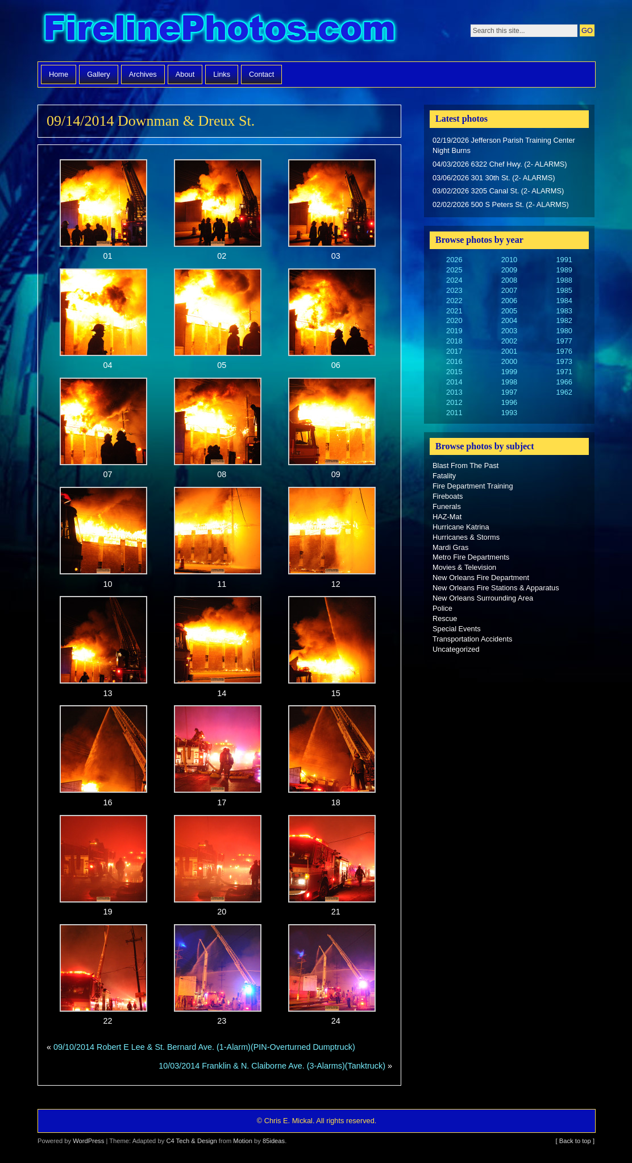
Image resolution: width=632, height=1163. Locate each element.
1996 (509, 402)
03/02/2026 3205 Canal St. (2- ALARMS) (498, 191)
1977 (564, 341)
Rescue (445, 618)
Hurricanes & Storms (466, 537)
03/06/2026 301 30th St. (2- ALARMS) (494, 177)
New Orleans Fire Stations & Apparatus (496, 587)
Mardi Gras (450, 547)
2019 (454, 330)
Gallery (98, 74)
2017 (454, 351)
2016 (454, 361)
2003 (509, 330)
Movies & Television (464, 567)
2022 (454, 300)
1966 (564, 382)
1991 (564, 259)
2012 (454, 402)
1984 (564, 300)
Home (58, 74)
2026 (454, 259)
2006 (509, 300)
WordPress (88, 1140)
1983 (564, 311)
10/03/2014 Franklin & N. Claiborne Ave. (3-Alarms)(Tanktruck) (272, 1065)
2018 (454, 341)
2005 (509, 311)
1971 (564, 371)
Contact (261, 74)
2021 (454, 311)
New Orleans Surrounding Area (483, 598)
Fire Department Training (473, 486)
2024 (454, 280)
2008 (509, 280)
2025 (454, 270)
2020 (454, 320)
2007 (509, 290)
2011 (454, 412)
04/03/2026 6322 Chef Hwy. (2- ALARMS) (500, 164)
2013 (454, 392)
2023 (454, 290)
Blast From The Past (465, 465)
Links (221, 74)
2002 (509, 341)
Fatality (444, 475)
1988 (564, 280)
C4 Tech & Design (191, 1140)
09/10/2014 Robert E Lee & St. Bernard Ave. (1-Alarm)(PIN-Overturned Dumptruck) (204, 1047)
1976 (564, 351)
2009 (509, 270)
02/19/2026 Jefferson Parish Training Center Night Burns (504, 145)
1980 (564, 330)
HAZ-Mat (447, 516)
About (185, 74)
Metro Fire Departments (471, 557)
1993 (509, 412)
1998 (509, 382)
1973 (564, 361)
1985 (564, 290)
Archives (143, 74)
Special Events (457, 628)
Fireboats (448, 496)
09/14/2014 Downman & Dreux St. (151, 121)
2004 (509, 320)
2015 (454, 371)
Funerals (447, 506)
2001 (509, 351)
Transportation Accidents (472, 639)
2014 (454, 382)
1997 (509, 392)
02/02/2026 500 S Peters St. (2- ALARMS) (501, 204)
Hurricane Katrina (461, 527)
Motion (242, 1140)
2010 (509, 259)
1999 (509, 371)
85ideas (274, 1140)
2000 (509, 361)
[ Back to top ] (575, 1140)
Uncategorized (456, 649)
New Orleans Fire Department (481, 577)
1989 (564, 270)
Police (442, 608)
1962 (564, 392)
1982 (564, 320)
